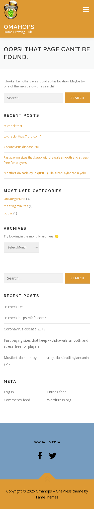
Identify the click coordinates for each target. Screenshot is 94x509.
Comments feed (17, 400)
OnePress (64, 491)
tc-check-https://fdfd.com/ (22, 136)
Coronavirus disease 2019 (22, 147)
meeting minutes (16, 206)
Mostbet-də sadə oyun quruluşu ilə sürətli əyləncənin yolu (45, 173)
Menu (85, 9)
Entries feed (56, 392)
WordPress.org (59, 400)
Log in (9, 392)
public (8, 213)
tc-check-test (13, 126)
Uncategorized (14, 199)
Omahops (19, 26)
